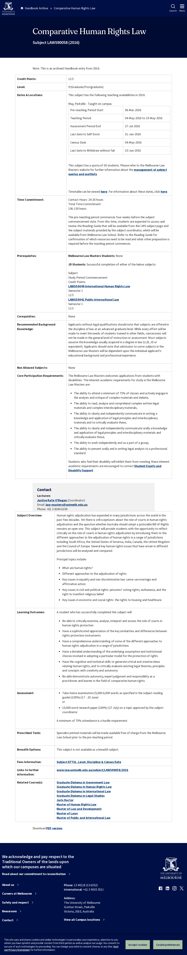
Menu (182, 8)
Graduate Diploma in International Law (84, 791)
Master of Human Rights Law (76, 804)
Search (173, 8)
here (104, 192)
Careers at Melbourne (17, 893)
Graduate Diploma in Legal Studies (81, 796)
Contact (7, 920)
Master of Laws (67, 813)
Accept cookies (137, 944)
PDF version (54, 828)
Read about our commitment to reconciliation (34, 874)
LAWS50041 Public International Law (93, 300)
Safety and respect (15, 902)
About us (8, 885)
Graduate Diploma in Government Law (83, 782)
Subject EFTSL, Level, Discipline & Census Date (89, 762)
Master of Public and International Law (83, 818)
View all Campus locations (82, 920)
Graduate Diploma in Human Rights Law (84, 787)
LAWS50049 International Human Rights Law (99, 286)
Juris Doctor (65, 800)
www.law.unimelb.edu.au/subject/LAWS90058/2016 (92, 770)
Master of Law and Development (79, 809)
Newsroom (9, 911)
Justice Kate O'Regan (52, 500)
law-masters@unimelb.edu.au (67, 504)
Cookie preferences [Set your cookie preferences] (168, 944)
